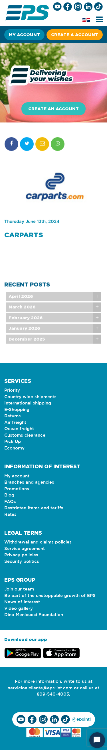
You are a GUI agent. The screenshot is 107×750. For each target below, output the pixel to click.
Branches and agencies (29, 482)
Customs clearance (24, 435)
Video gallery (18, 608)
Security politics (21, 561)
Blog (9, 495)
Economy (14, 448)
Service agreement (24, 549)
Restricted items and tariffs (33, 508)
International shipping (27, 403)
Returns (12, 416)
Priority (12, 390)
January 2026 (24, 332)
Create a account (74, 34)
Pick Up (12, 442)
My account (24, 34)
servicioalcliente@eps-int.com (40, 688)
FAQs (10, 502)
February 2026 (26, 321)
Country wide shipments (30, 397)
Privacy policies (21, 555)
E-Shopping (16, 410)
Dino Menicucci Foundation (33, 615)
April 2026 (21, 300)
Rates (10, 514)
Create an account (53, 108)
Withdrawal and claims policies (38, 542)
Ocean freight (19, 429)
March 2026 (22, 310)
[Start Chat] (97, 740)
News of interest (22, 602)
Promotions (16, 489)
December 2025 (27, 343)
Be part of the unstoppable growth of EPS (50, 596)
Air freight (15, 422)
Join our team (19, 589)
